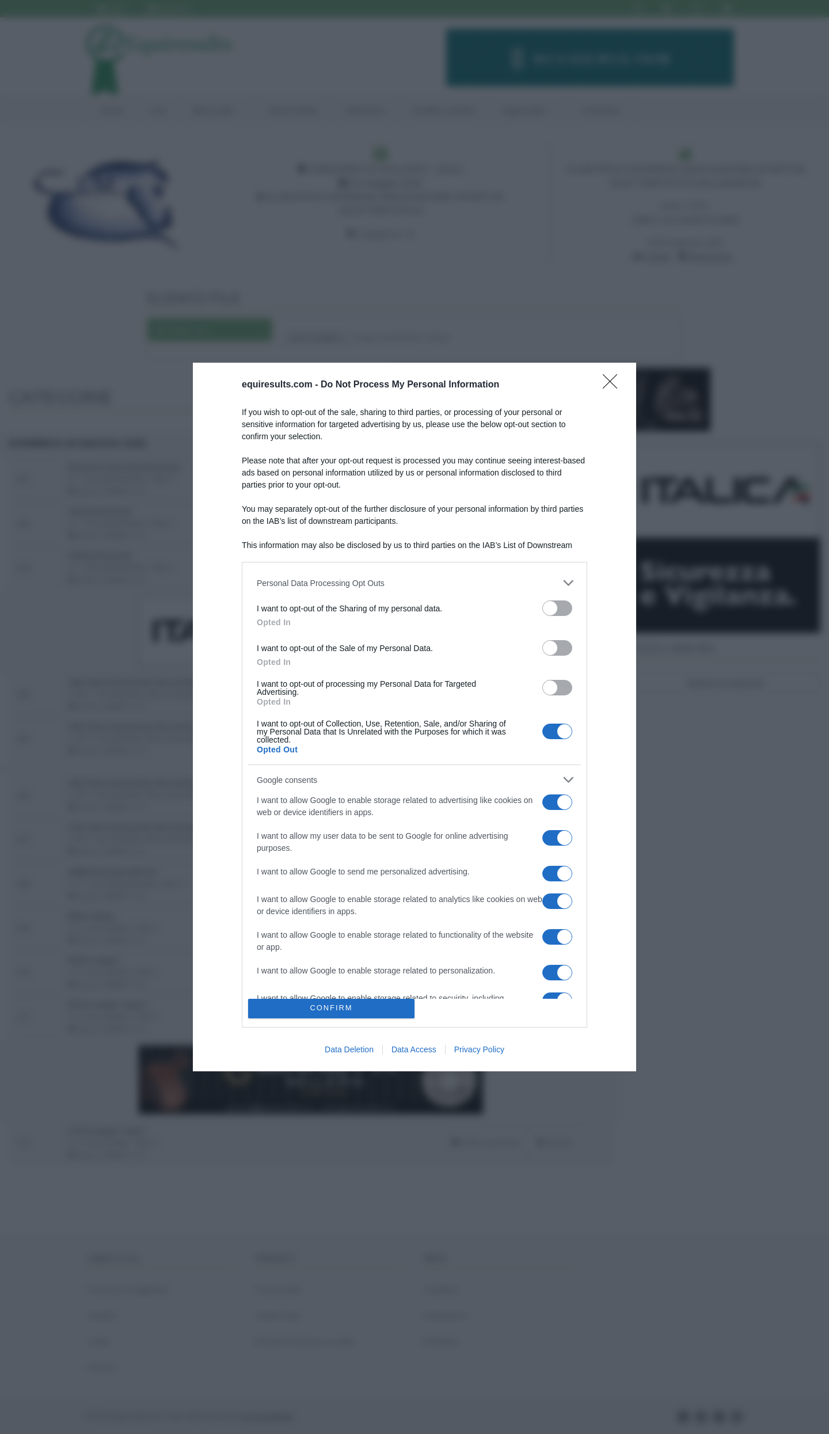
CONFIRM (331, 1008)
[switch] (557, 608)
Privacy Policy (479, 1049)
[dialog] (414, 717)
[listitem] (414, 583)
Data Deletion (349, 1049)
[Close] (614, 385)
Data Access (413, 1049)
